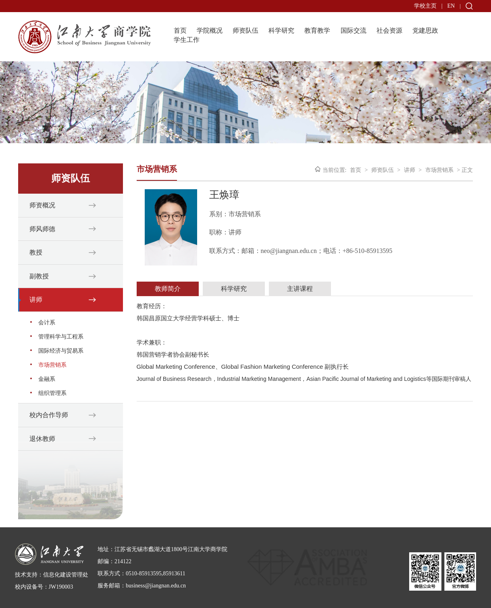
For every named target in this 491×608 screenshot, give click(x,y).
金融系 (46, 379)
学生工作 (187, 39)
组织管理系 (52, 393)
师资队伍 (245, 30)
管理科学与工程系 (60, 337)
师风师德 (42, 229)
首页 (180, 30)
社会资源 (389, 30)
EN (451, 6)
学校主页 (425, 6)
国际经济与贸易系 (60, 351)
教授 (35, 252)
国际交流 (353, 30)
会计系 (46, 323)
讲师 (35, 299)
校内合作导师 (48, 415)
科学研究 (281, 30)
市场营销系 (52, 365)
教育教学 (317, 30)
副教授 (39, 276)
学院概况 (210, 30)
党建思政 (425, 30)
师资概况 (42, 205)
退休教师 (42, 438)
